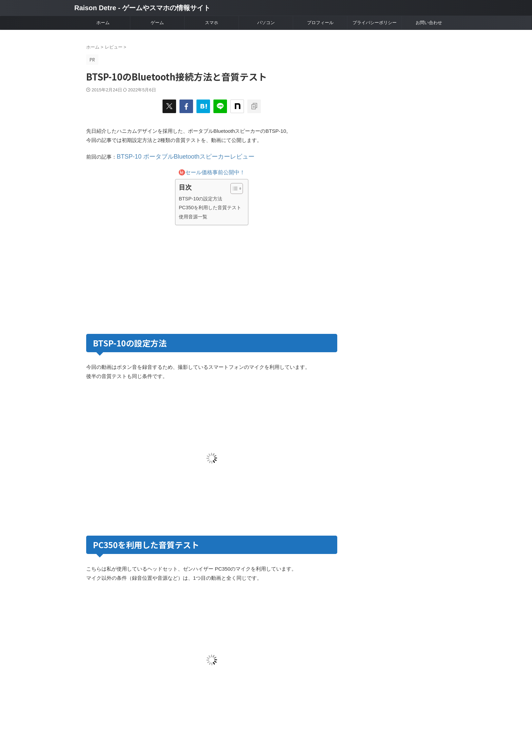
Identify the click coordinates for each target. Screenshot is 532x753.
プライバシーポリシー (375, 22)
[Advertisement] (148, 276)
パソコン (266, 22)
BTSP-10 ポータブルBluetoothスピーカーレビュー (174, 156)
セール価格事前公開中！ (215, 171)
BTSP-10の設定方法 (201, 197)
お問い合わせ (429, 22)
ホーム (103, 22)
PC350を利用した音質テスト (210, 206)
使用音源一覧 (193, 215)
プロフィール (320, 22)
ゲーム (157, 22)
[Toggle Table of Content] (233, 187)
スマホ (211, 22)
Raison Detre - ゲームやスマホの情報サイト (142, 8)
